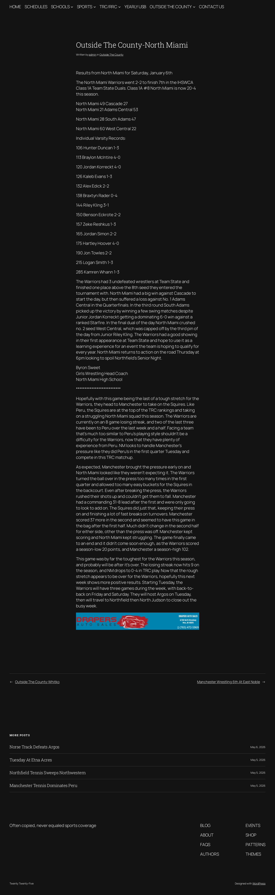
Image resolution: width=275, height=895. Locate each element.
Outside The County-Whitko (37, 681)
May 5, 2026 (258, 760)
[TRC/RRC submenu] (119, 7)
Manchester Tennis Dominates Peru (43, 785)
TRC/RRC (108, 7)
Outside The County (171, 7)
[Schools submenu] (72, 7)
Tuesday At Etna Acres (31, 759)
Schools (60, 7)
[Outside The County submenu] (194, 7)
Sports (84, 7)
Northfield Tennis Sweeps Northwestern (48, 772)
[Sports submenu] (94, 7)
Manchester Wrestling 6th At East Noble (228, 681)
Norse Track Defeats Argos (34, 746)
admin (92, 54)
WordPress (258, 883)
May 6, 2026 (257, 747)
